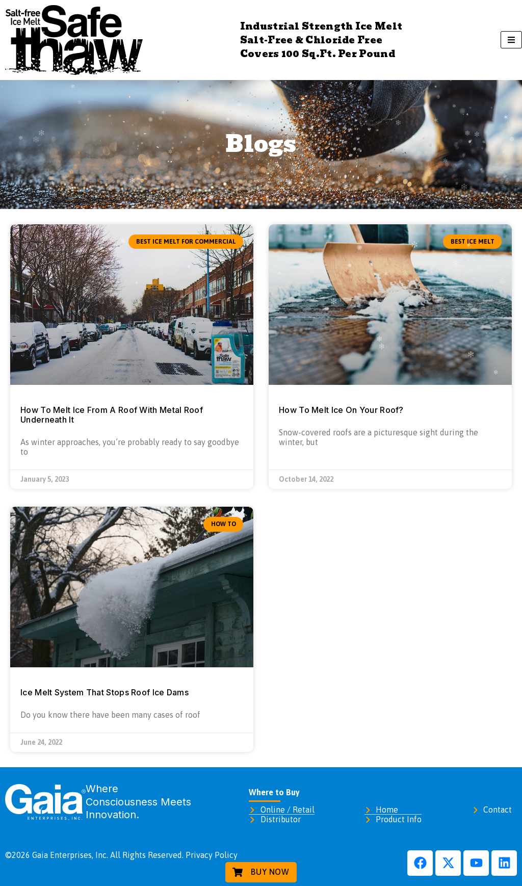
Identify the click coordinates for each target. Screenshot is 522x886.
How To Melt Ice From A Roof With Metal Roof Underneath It (111, 415)
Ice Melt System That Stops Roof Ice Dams (104, 692)
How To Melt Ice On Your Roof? (341, 410)
